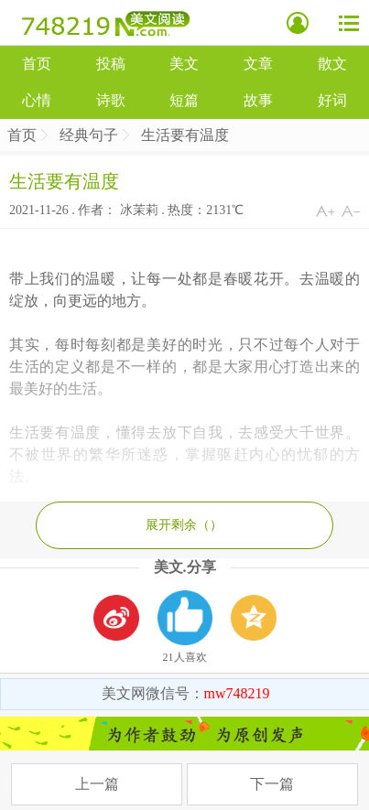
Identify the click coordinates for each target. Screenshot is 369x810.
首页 (36, 63)
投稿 (110, 63)
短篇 (184, 100)
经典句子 (89, 135)
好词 (332, 100)
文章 (258, 63)
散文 (332, 63)
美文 (184, 63)
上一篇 (97, 784)
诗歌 (110, 100)
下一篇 (272, 784)
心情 (36, 100)
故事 (258, 100)
